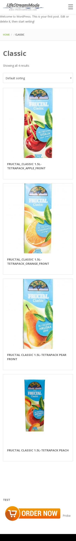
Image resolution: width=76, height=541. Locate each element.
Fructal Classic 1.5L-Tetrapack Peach (38, 450)
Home (6, 34)
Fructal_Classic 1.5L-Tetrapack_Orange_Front (28, 261)
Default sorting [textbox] (15, 78)
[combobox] (38, 78)
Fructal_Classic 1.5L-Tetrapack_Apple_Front (26, 166)
